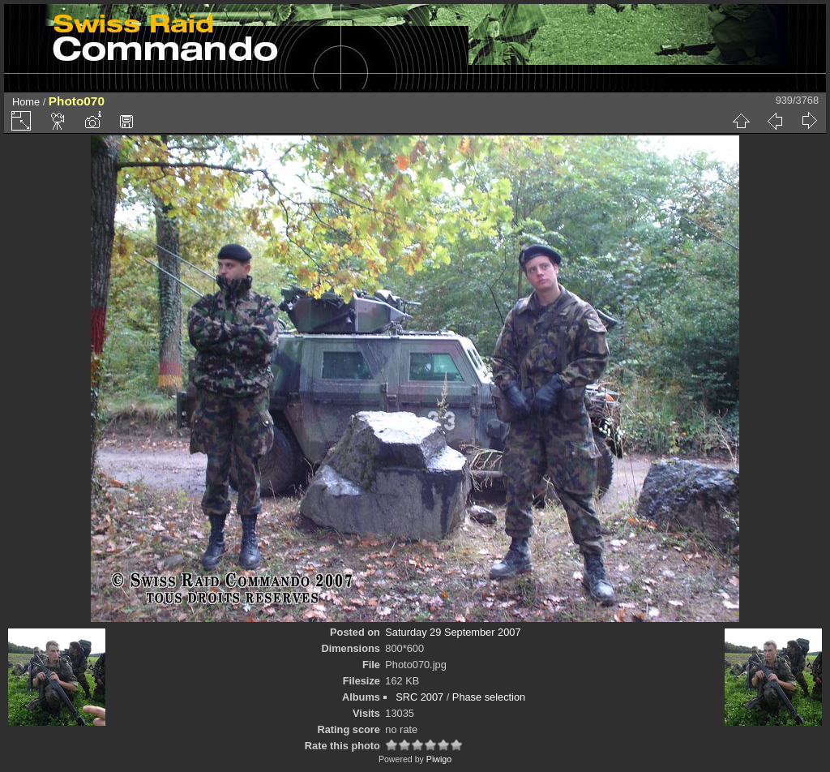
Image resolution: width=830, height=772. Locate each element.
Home (26, 102)
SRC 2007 (419, 697)
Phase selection (488, 697)
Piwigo (438, 759)
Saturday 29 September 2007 (452, 632)
